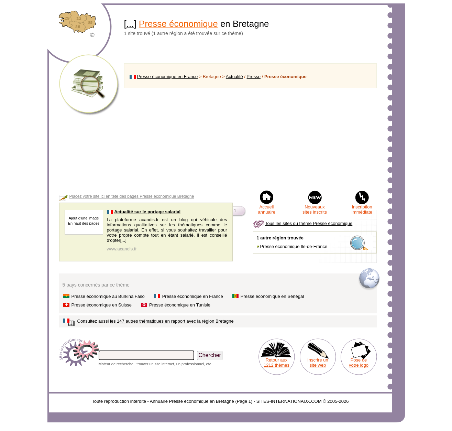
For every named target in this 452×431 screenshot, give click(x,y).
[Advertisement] (250, 139)
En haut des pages (84, 223)
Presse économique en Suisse (101, 305)
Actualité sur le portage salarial (147, 211)
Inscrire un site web (317, 362)
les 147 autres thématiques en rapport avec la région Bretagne (172, 321)
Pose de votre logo (358, 362)
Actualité (234, 76)
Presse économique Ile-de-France (294, 246)
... (130, 24)
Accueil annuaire (267, 209)
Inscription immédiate (362, 209)
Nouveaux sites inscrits (314, 209)
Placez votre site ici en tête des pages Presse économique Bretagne (131, 196)
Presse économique (178, 24)
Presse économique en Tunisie (179, 305)
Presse (254, 76)
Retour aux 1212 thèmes (276, 362)
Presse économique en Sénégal (272, 296)
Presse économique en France (167, 76)
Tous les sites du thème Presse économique (308, 223)
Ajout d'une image (84, 218)
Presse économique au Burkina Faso (108, 296)
